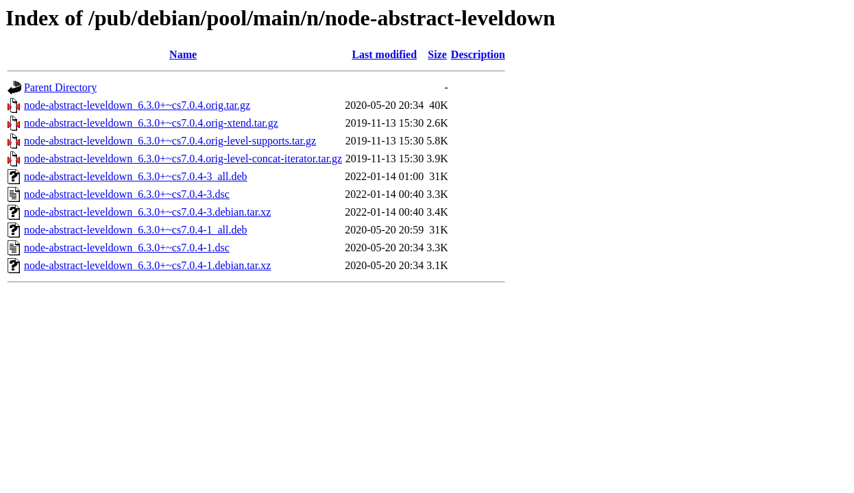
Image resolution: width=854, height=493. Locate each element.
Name (183, 54)
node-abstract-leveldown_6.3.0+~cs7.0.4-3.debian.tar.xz (147, 212)
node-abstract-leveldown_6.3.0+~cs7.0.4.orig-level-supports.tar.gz (170, 141)
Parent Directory (60, 87)
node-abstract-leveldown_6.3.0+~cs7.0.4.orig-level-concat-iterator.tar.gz (183, 158)
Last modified (384, 54)
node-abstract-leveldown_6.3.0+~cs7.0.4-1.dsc (127, 247)
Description (478, 54)
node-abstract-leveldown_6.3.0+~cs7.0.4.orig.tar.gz (137, 105)
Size (437, 54)
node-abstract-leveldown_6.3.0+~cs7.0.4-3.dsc (127, 194)
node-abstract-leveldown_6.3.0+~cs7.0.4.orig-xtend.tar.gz (151, 123)
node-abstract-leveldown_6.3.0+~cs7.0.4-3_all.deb (135, 176)
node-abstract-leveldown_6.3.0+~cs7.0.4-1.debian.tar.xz (147, 265)
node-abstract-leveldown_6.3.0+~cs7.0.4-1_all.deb (135, 230)
